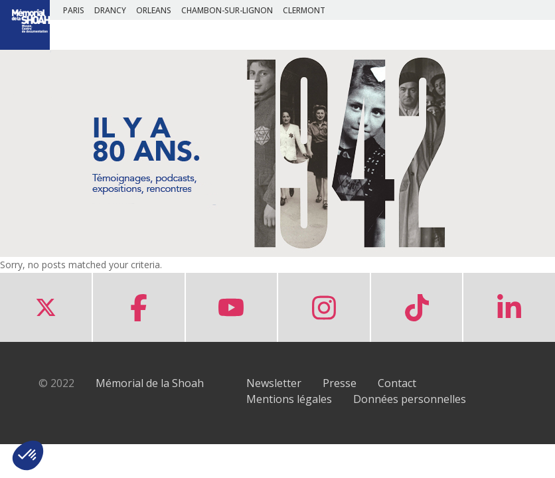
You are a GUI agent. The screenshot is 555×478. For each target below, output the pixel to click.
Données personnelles (409, 399)
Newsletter (273, 383)
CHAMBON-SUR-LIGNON (227, 10)
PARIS (73, 10)
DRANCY (110, 10)
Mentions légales (289, 399)
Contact (397, 383)
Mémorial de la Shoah (150, 383)
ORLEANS (153, 10)
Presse (340, 383)
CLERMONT (304, 10)
